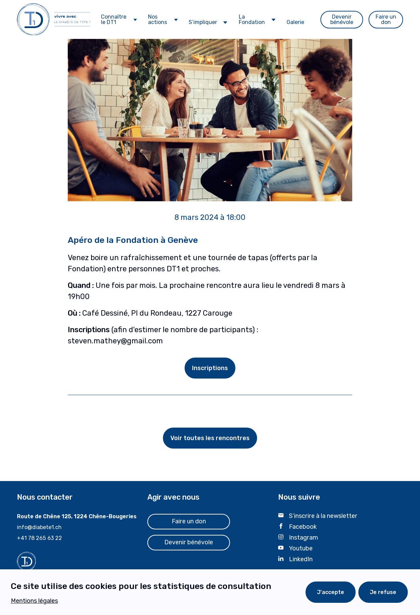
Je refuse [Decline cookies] (383, 592)
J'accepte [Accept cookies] (330, 592)
